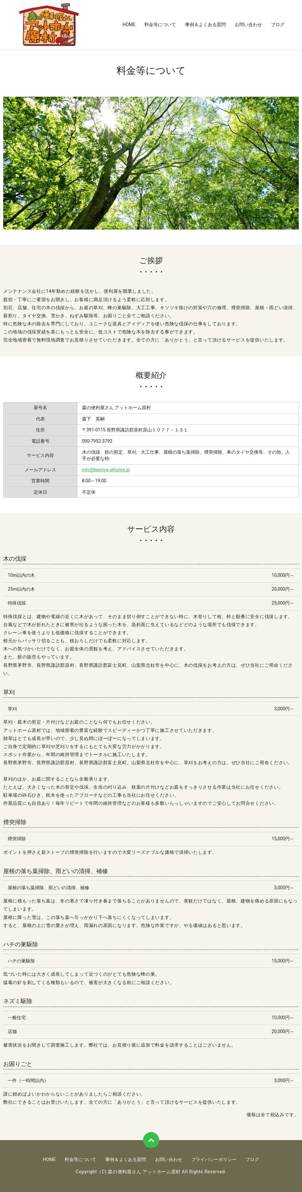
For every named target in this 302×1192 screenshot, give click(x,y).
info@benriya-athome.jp (106, 469)
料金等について (160, 24)
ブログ (278, 24)
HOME (128, 24)
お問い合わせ (248, 24)
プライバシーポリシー (213, 1159)
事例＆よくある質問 (205, 24)
